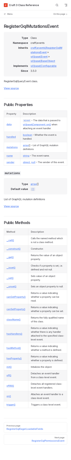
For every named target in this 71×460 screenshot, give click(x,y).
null (33, 162)
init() (9, 367)
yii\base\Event (39, 56)
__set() (10, 278)
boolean (27, 135)
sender (10, 162)
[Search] (57, 5)
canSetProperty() (16, 309)
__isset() (11, 267)
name (10, 155)
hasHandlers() (14, 333)
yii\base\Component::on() (37, 124)
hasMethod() (14, 348)
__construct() (14, 248)
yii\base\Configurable (44, 65)
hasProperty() (14, 358)
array (26, 145)
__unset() (11, 286)
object (26, 162)
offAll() (10, 385)
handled (11, 136)
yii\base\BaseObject (43, 61)
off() (9, 375)
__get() (10, 257)
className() (14, 319)
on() (9, 396)
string (26, 155)
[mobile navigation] (66, 5)
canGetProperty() (16, 296)
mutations (12, 147)
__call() (10, 240)
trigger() (11, 404)
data (9, 124)
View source (11, 88)
